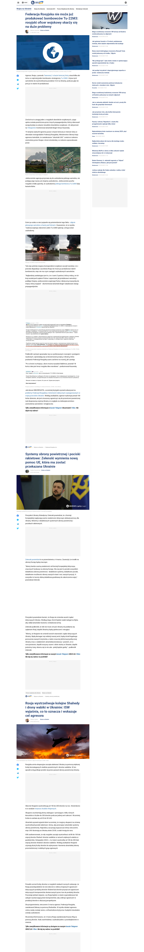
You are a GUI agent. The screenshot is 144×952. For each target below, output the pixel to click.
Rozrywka (94, 88)
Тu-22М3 (64, 78)
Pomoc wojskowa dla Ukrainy (65, 9)
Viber (73, 408)
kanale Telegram (56, 408)
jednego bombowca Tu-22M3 (66, 184)
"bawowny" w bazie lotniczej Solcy (56, 75)
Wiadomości (95, 36)
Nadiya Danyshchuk (35, 470)
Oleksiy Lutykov (34, 719)
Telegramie (32, 128)
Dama (93, 136)
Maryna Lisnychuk (34, 30)
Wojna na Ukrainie (39, 9)
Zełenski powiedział (32, 559)
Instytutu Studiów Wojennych (45, 809)
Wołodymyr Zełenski (82, 9)
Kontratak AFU (51, 9)
